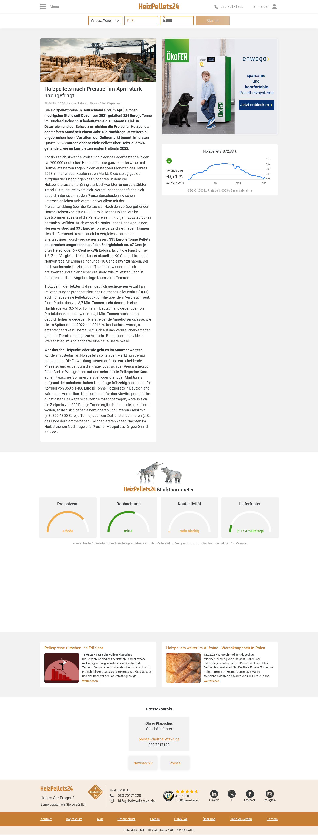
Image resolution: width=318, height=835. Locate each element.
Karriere (272, 819)
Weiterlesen (90, 681)
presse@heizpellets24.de (159, 739)
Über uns (209, 819)
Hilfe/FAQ (181, 819)
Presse (175, 763)
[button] (265, 6)
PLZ (130, 20)
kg (164, 16)
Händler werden (241, 819)
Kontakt (46, 819)
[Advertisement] (219, 251)
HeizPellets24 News (84, 103)
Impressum (74, 819)
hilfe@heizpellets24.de (136, 801)
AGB (100, 819)
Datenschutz (126, 819)
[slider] (187, 792)
